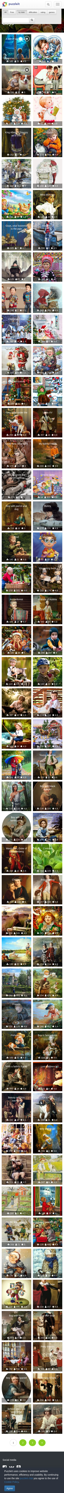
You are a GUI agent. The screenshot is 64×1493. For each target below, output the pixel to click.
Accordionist (16, 599)
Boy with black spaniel (47, 788)
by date (22, 12)
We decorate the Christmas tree (16, 476)
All (5, 12)
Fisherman (47, 817)
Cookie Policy (11, 1482)
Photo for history (16, 1284)
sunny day (47, 1159)
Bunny (47, 506)
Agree (9, 1488)
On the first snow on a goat (16, 1224)
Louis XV (47, 412)
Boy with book (16, 1315)
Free (12, 12)
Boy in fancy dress (47, 1035)
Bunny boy (16, 101)
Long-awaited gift (47, 1222)
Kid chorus (47, 101)
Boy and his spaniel (16, 1377)
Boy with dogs (47, 1315)
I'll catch (47, 1004)
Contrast (47, 848)
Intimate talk (47, 70)
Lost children (47, 1066)
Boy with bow (48, 1284)
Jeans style (48, 225)
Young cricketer (47, 755)
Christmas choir (16, 319)
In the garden (47, 661)
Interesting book (47, 568)
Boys (16, 163)
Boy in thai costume (47, 257)
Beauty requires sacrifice (16, 1099)
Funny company (16, 1128)
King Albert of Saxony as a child (16, 134)
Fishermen (16, 1035)
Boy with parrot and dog (16, 507)
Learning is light (47, 1377)
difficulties (33, 12)
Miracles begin (47, 910)
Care (16, 692)
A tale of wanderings (16, 39)
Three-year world (16, 973)
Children (16, 879)
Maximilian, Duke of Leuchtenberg (16, 850)
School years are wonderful (16, 1410)
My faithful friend (47, 443)
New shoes (16, 1159)
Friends (48, 630)
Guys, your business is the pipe (16, 227)
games (52, 12)
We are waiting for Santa (47, 321)
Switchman (16, 1191)
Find (16, 537)
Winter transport (47, 724)
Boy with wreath (16, 786)
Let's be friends (47, 1253)
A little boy (47, 39)
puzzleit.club (26, 1478)
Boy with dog (47, 288)
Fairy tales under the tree (16, 414)
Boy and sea (16, 910)
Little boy (47, 132)
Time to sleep (47, 474)
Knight (47, 1409)
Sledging (47, 350)
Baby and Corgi (16, 70)
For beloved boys (16, 288)
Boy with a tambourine (16, 819)
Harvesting (16, 568)
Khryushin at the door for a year (16, 632)
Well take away (48, 973)
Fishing (16, 724)
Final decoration (16, 381)
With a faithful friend (16, 1066)
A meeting (16, 350)
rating (43, 12)
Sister (48, 163)
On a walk (47, 1097)
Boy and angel (47, 1128)
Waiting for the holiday (47, 1192)
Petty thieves (47, 1346)
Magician (47, 537)
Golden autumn (16, 755)
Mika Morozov (47, 194)
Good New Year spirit (16, 443)
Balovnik (16, 1346)
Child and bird (16, 257)
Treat (47, 381)
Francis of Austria (47, 599)
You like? (16, 942)
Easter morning (16, 194)
